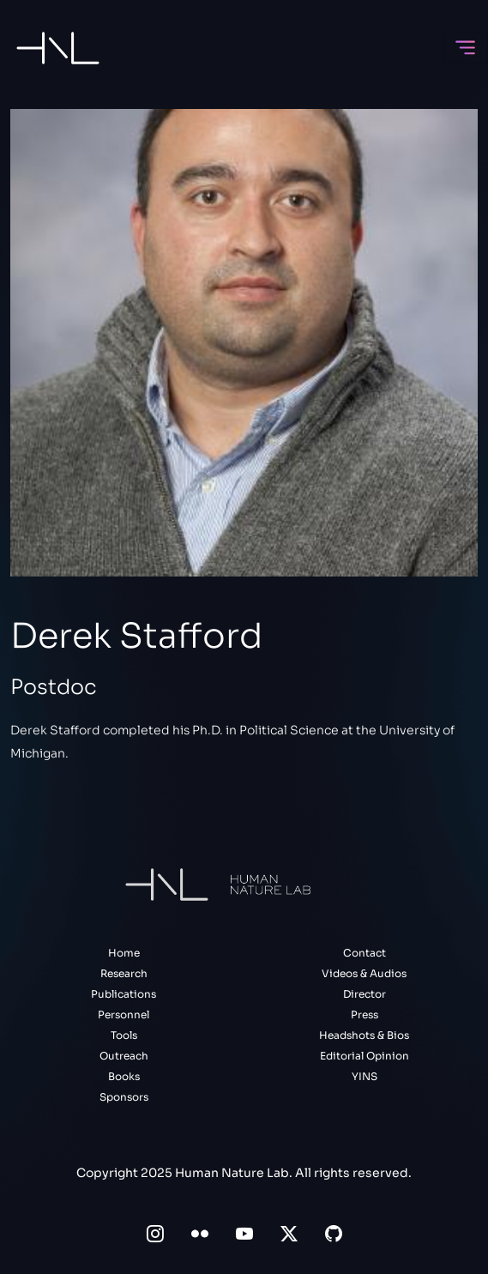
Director (364, 993)
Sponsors (123, 1096)
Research (124, 973)
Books (124, 1076)
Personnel (123, 1014)
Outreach (123, 1055)
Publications (123, 993)
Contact (364, 952)
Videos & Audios (364, 973)
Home (124, 952)
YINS (364, 1076)
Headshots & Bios (364, 1035)
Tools (124, 1035)
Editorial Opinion (364, 1055)
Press (364, 1014)
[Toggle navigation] (465, 47)
